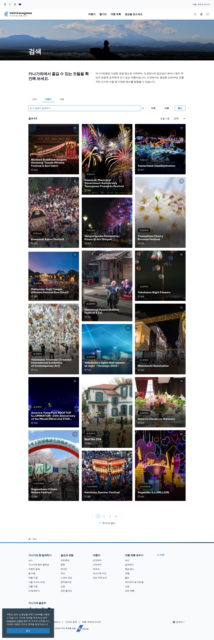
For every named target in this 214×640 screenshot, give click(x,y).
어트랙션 (65, 560)
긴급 (127, 586)
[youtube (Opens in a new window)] (20, 4)
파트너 (57, 621)
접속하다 (129, 564)
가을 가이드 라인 (36, 582)
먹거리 (64, 568)
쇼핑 (63, 586)
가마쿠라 (97, 564)
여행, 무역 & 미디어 (201, 4)
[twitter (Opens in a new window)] (9, 4)
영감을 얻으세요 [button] (133, 14)
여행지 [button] (92, 14)
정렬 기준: (165, 118)
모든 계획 (129, 590)
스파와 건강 (66, 577)
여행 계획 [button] (116, 14)
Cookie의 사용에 (15, 620)
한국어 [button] (178, 622)
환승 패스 (129, 568)
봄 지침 (31, 573)
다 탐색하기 (34, 590)
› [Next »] (121, 516)
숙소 (127, 560)
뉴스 (30, 560)
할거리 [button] (103, 14)
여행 (62, 99)
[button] (201, 14)
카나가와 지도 (99, 573)
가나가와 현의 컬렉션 (38, 564)
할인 (127, 577)
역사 (63, 573)
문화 (63, 564)
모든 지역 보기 (100, 577)
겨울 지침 (33, 586)
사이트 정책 (71, 621)
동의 (28, 630)
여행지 (48, 99)
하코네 (96, 568)
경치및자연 (66, 582)
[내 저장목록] (207, 14)
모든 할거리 (66, 590)
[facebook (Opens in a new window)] (5, 4)
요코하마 (97, 560)
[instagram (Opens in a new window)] (15, 4)
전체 (34, 99)
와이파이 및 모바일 (134, 582)
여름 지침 (33, 577)
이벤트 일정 (34, 568)
